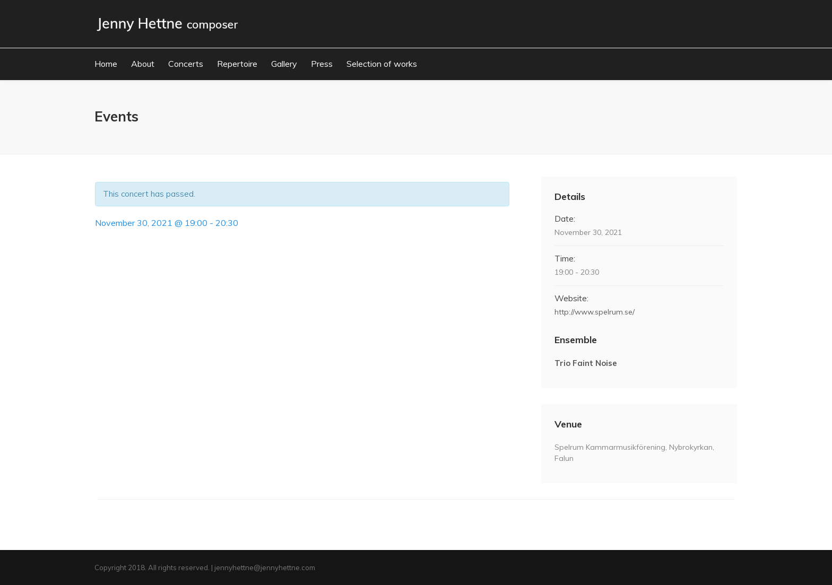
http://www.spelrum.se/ (594, 312)
